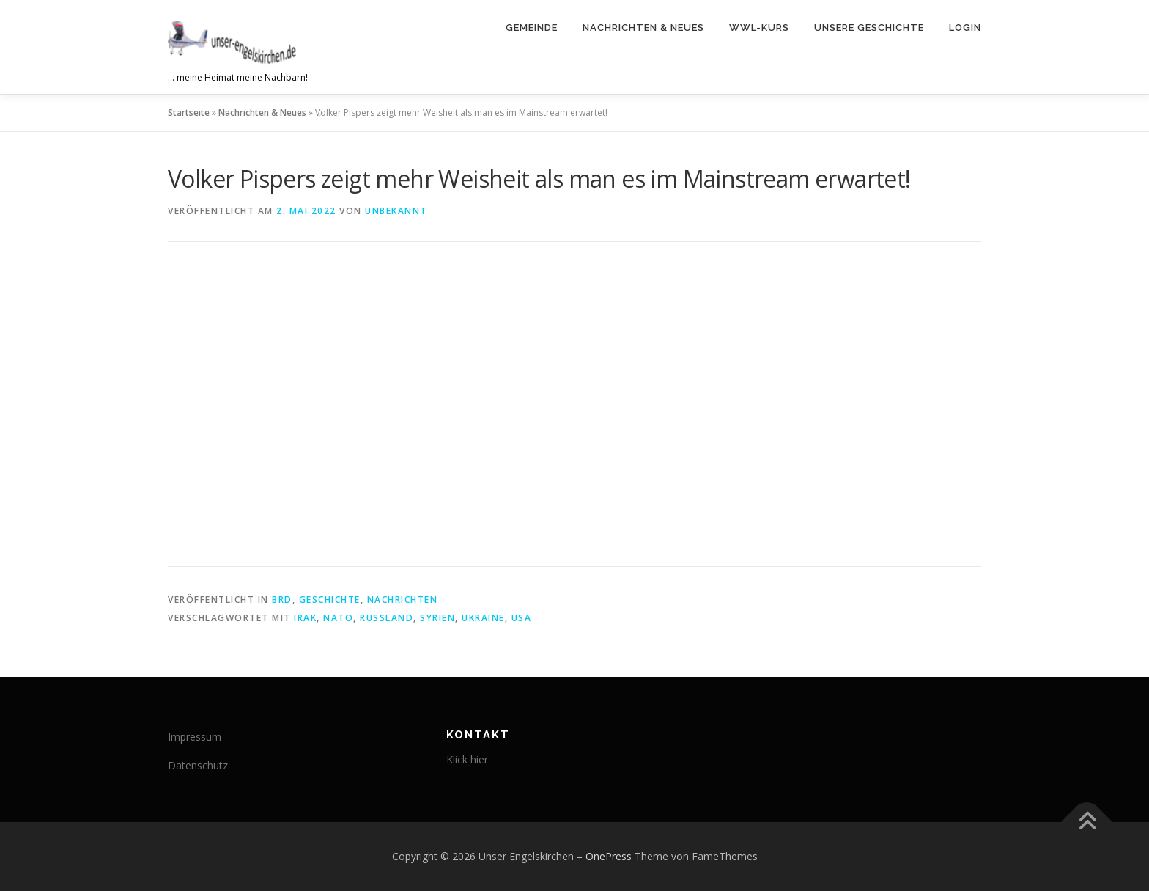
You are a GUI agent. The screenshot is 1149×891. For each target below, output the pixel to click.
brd (282, 599)
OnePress (608, 856)
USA (521, 618)
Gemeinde (532, 27)
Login (965, 27)
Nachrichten (402, 599)
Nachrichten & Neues (643, 27)
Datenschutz (198, 765)
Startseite (189, 112)
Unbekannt (396, 211)
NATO (338, 618)
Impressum (194, 737)
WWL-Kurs (759, 27)
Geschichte (330, 599)
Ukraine (483, 618)
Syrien (437, 618)
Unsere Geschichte (869, 27)
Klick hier (467, 759)
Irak (305, 618)
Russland (386, 618)
